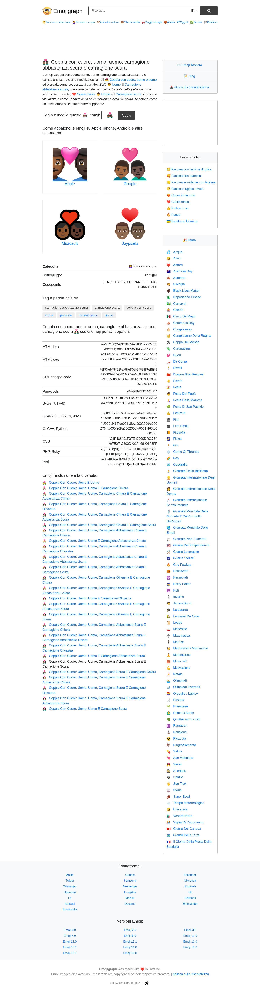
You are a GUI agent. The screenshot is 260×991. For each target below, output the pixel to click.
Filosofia (176, 432)
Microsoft (70, 243)
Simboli (196, 22)
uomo (109, 315)
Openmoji (70, 892)
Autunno (176, 278)
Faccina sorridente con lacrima (191, 182)
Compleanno (179, 329)
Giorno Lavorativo (183, 552)
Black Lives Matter (183, 290)
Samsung (130, 880)
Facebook (190, 874)
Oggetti (182, 22)
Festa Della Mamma (184, 400)
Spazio (175, 777)
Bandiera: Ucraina (182, 221)
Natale (175, 674)
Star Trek (176, 783)
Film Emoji (177, 426)
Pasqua (175, 700)
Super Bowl (178, 796)
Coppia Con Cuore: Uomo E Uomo (70, 482)
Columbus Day (180, 323)
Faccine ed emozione (56, 22)
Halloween (177, 571)
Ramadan (177, 725)
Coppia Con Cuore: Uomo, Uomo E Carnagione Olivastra (86, 598)
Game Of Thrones (183, 452)
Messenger (130, 886)
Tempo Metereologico (185, 803)
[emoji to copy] (109, 115)
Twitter (70, 880)
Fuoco (173, 215)
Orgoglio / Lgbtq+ (182, 693)
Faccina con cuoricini (184, 176)
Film (173, 419)
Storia (174, 790)
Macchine (177, 629)
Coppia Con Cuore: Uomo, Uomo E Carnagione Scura (84, 708)
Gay (173, 458)
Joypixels (130, 243)
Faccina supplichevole (185, 189)
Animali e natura (108, 22)
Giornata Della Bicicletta (187, 471)
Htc (190, 892)
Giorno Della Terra (183, 835)
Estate (174, 381)
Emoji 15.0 (190, 947)
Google (130, 183)
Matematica (178, 635)
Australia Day (179, 271)
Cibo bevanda (130, 22)
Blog (190, 76)
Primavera (177, 706)
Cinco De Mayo (181, 316)
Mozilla (130, 897)
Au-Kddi (70, 903)
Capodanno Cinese (184, 297)
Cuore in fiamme (181, 195)
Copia (126, 114)
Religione (177, 732)
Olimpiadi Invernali (183, 687)
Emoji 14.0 (130, 947)
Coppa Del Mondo (183, 342)
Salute (174, 751)
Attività (169, 22)
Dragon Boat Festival (185, 374)
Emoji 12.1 (130, 941)
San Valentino (180, 758)
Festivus (176, 413)
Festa (174, 387)
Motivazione (178, 668)
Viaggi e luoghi (152, 22)
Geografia (177, 464)
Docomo (130, 903)
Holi (173, 590)
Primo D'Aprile (180, 713)
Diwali (174, 368)
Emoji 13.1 (70, 947)
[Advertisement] (130, 44)
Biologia (176, 284)
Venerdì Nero (179, 816)
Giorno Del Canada (184, 828)
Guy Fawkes (179, 564)
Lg (70, 897)
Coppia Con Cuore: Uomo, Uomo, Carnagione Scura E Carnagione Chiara (99, 672)
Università (177, 809)
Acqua (174, 252)
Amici (174, 258)
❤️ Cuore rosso (83, 94)
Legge (174, 622)
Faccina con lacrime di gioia (189, 169)
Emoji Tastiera (190, 65)
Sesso (174, 764)
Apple (70, 183)
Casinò (175, 310)
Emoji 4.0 (70, 935)
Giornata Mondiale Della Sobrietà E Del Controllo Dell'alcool (187, 516)
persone (66, 315)
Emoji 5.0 (130, 935)
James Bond (179, 603)
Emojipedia (70, 909)
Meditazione (179, 655)
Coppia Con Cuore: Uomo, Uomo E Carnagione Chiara (85, 488)
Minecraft (177, 661)
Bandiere (211, 22)
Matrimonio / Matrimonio (187, 648)
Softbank (190, 897)
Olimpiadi (177, 680)
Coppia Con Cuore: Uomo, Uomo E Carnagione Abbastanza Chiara (94, 541)
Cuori (174, 355)
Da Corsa (177, 361)
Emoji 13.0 (190, 941)
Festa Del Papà (181, 393)
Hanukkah (177, 577)
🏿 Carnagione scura (128, 94)
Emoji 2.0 (130, 930)
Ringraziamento (181, 745)
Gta (172, 445)
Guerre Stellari (180, 558)
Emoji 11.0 (190, 935)
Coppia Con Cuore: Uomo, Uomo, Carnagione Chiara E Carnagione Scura (99, 525)
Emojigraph (68, 11)
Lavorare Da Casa (183, 616)
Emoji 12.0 (70, 941)
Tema (190, 240)
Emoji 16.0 (130, 953)
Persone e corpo (83, 22)
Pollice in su (178, 208)
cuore (49, 315)
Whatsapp (69, 886)
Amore (175, 265)
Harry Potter (179, 584)
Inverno (175, 597)
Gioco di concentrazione (190, 87)
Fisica (174, 439)
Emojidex (130, 892)
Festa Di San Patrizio (185, 406)
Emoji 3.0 (190, 930)
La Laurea (177, 610)
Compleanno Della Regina (189, 335)
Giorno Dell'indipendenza (188, 545)
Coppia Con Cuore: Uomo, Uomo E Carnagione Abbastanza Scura (93, 656)
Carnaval (176, 303)
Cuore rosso (178, 202)
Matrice (175, 642)
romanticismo (88, 315)
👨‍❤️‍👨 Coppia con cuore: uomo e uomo (131, 79)
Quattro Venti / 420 (183, 719)
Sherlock (176, 771)
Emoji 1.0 (70, 930)
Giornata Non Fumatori (186, 539)
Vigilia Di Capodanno (185, 822)
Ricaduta (176, 738)
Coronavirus (179, 348)
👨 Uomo (114, 84)
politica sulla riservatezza (191, 974)
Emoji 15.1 (70, 953)
